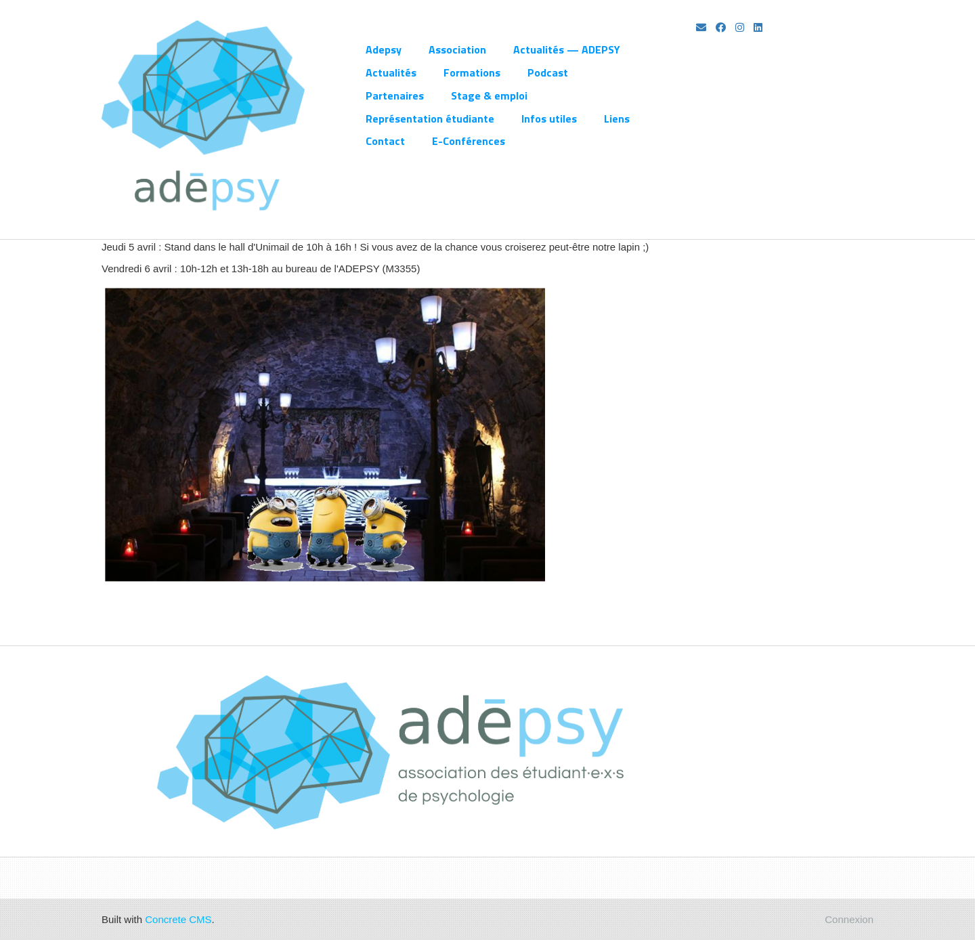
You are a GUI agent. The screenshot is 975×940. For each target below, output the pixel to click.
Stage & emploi (489, 95)
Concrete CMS (178, 919)
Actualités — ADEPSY (566, 49)
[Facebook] (721, 27)
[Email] (701, 27)
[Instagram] (739, 27)
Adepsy (384, 49)
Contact (385, 141)
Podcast (547, 72)
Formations (471, 72)
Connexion (849, 919)
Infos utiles (549, 118)
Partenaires (395, 95)
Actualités (391, 72)
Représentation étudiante (430, 118)
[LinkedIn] (758, 27)
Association (457, 49)
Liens (617, 118)
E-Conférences (468, 141)
